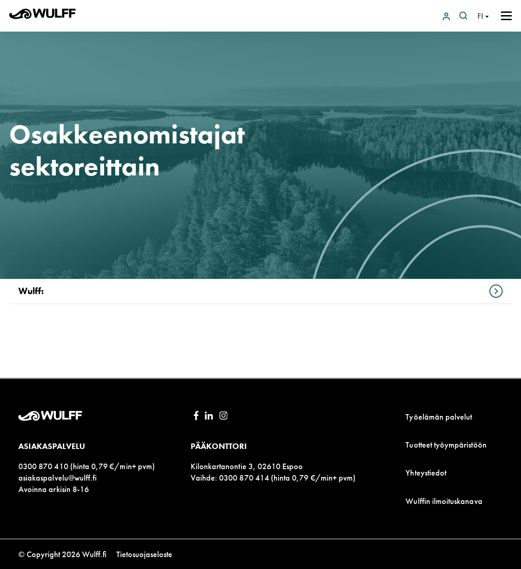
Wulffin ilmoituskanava (444, 501)
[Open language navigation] (483, 16)
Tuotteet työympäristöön (446, 444)
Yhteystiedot (426, 472)
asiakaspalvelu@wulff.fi (57, 477)
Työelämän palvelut (439, 416)
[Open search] (463, 15)
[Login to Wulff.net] (447, 15)
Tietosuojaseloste (144, 554)
